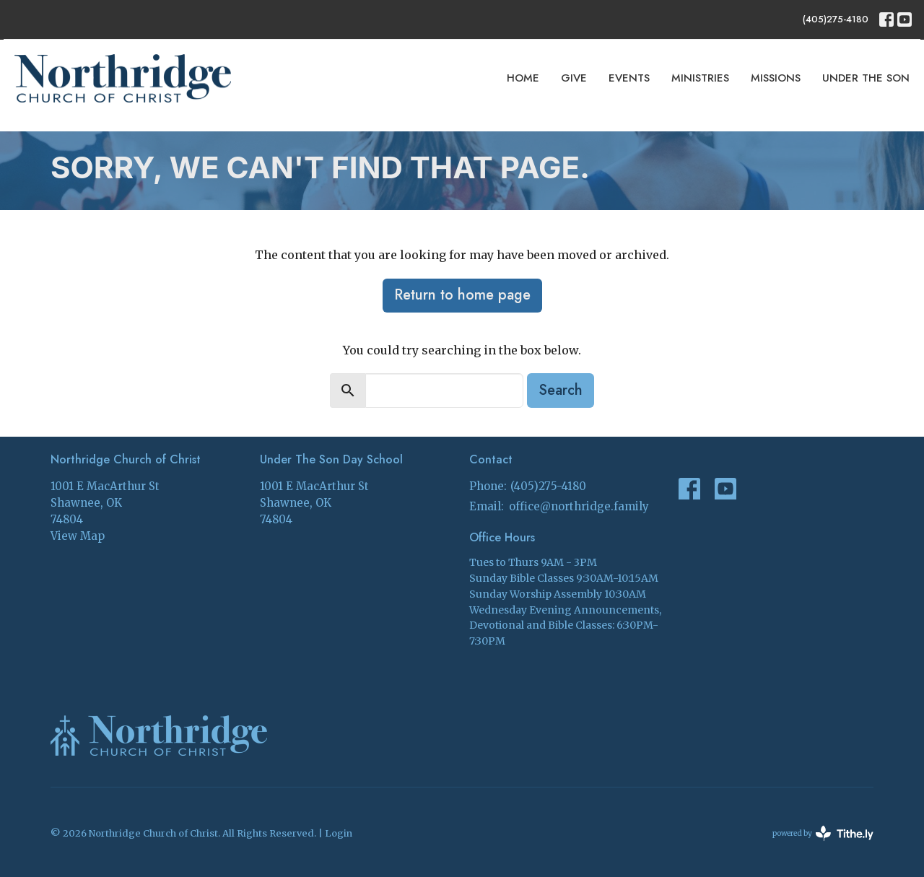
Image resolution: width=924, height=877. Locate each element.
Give (574, 78)
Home (523, 78)
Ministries (700, 78)
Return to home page (462, 294)
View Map (78, 536)
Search (561, 390)
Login (338, 833)
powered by (822, 833)
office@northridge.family (579, 506)
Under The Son (866, 78)
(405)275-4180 (835, 19)
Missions (776, 78)
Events (629, 78)
